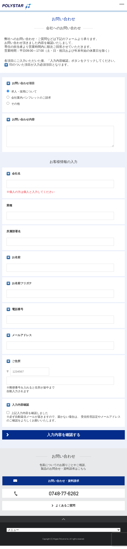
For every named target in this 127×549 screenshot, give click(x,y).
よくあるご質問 (63, 508)
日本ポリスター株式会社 (16, 6)
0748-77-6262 (64, 496)
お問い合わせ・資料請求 (63, 484)
